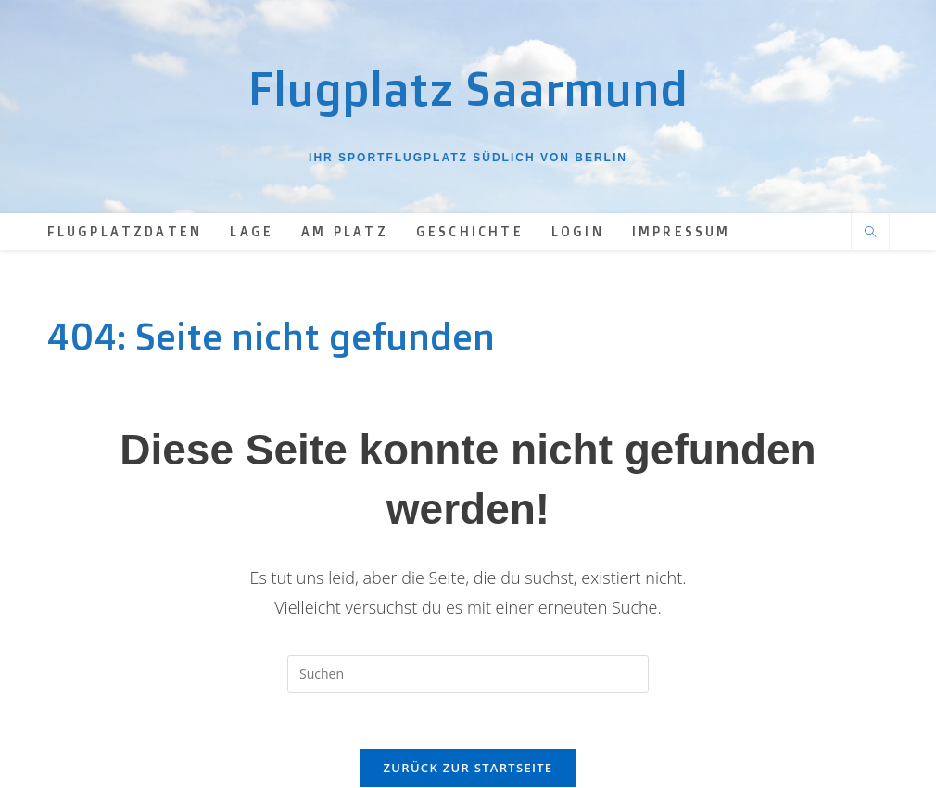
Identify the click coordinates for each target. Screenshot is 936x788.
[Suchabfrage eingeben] (468, 674)
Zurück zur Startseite (468, 767)
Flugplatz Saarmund (468, 88)
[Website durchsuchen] (870, 232)
